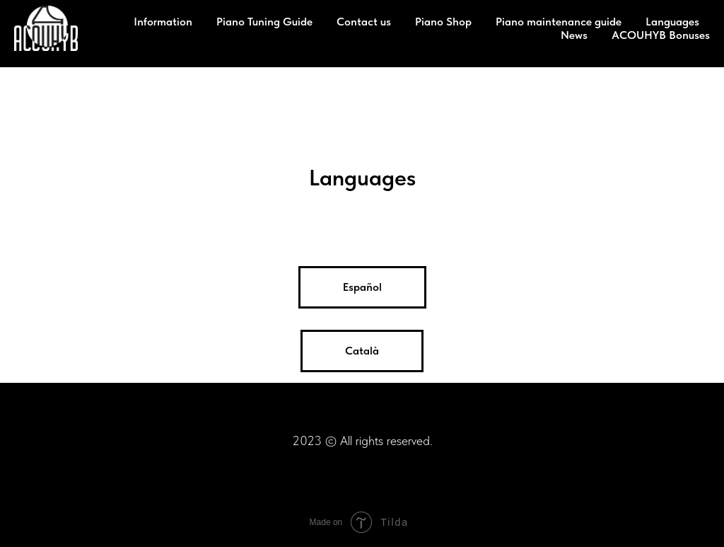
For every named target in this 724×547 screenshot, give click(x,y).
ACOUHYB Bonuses (661, 35)
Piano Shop (443, 21)
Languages (672, 21)
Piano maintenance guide (558, 21)
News (574, 35)
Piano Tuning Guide (264, 21)
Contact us (364, 21)
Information (163, 21)
